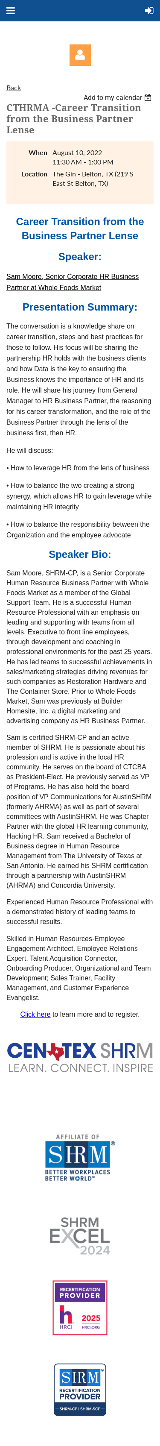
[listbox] (119, 97)
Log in (80, 55)
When (38, 152)
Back (13, 87)
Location (34, 174)
